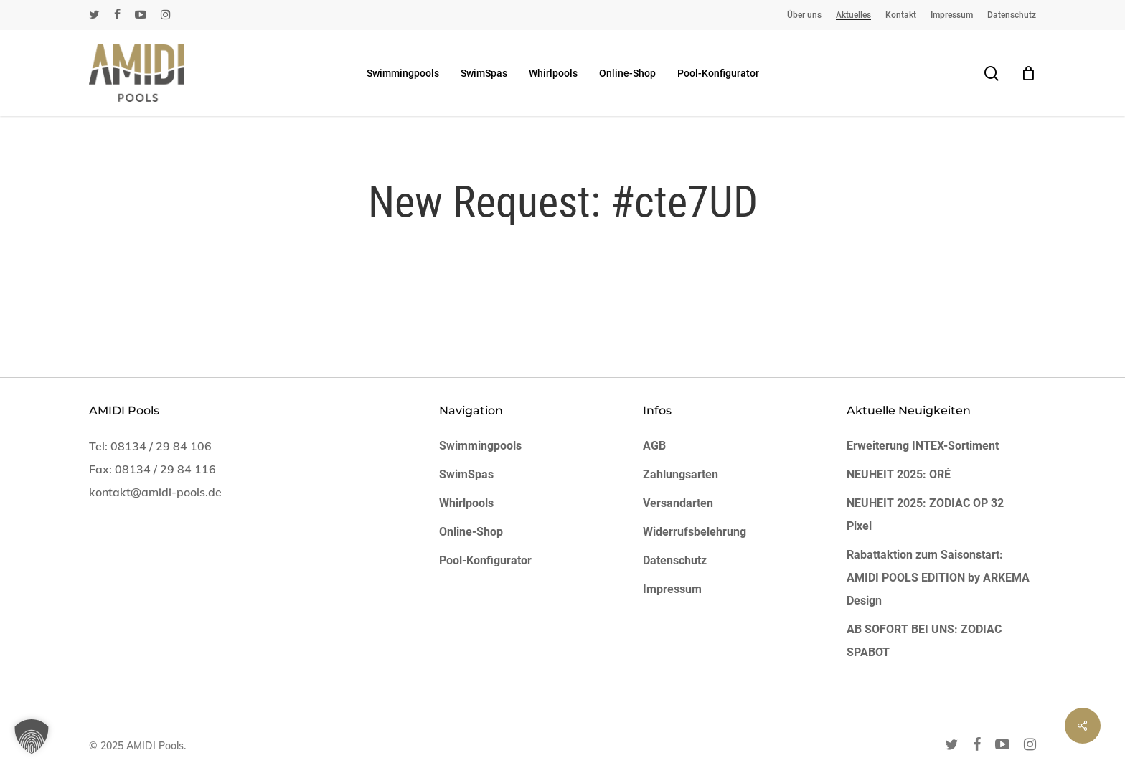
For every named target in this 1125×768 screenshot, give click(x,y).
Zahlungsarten (680, 474)
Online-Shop (471, 532)
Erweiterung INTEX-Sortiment (923, 445)
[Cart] (1028, 73)
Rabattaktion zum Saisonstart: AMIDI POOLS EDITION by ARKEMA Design (938, 577)
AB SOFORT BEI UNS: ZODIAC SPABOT (924, 640)
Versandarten (678, 503)
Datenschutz (675, 560)
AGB (654, 445)
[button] (31, 736)
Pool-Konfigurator (485, 560)
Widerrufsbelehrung (694, 532)
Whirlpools (466, 503)
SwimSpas (466, 474)
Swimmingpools (480, 445)
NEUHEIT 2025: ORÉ (899, 474)
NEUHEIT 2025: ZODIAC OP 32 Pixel (925, 514)
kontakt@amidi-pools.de (155, 492)
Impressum (672, 589)
